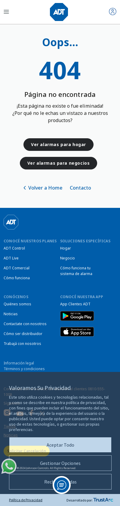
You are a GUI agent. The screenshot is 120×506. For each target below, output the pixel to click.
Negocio (67, 258)
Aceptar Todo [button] (60, 445)
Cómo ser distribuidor (23, 333)
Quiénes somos (17, 304)
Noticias (11, 313)
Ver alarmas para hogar (58, 144)
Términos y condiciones (24, 368)
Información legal (19, 363)
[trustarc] (103, 500)
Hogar (65, 248)
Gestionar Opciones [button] (60, 463)
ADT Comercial (16, 268)
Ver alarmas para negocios (58, 163)
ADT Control (14, 248)
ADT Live (11, 258)
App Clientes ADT (75, 304)
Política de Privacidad (25, 500)
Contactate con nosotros (25, 323)
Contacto (80, 187)
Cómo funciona (17, 277)
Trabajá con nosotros (22, 343)
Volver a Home (45, 187)
